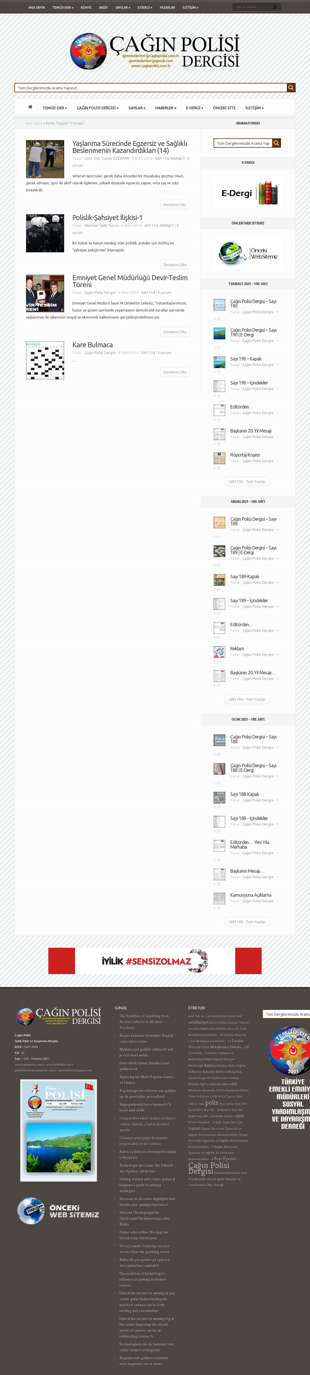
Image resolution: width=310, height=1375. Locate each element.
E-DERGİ (145, 7)
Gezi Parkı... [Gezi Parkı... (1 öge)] (196, 1053)
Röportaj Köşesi (245, 454)
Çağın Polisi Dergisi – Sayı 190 (253, 304)
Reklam (237, 648)
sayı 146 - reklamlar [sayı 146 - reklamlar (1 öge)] (210, 1116)
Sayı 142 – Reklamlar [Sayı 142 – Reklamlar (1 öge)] (217, 1110)
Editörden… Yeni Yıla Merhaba (249, 845)
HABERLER (165, 108)
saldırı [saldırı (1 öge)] (230, 1104)
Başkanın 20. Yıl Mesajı (250, 430)
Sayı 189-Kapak (244, 576)
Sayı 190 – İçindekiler (249, 382)
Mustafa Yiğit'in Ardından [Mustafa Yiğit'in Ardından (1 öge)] (205, 1084)
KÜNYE (86, 7)
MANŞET (178, 158)
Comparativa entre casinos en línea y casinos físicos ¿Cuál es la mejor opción (148, 1124)
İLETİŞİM (190, 7)
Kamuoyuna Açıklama (250, 895)
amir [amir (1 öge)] (191, 1016)
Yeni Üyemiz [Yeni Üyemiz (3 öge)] (225, 1158)
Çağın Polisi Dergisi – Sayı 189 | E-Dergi (253, 550)
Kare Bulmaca (92, 345)
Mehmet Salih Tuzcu (101, 225)
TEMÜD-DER (62, 7)
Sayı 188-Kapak (244, 794)
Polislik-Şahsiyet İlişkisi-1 (107, 218)
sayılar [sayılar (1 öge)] (228, 1116)
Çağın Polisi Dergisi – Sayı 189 (253, 521)
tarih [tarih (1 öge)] (218, 1122)
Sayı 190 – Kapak (245, 358)
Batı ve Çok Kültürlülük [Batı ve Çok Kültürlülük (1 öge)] (210, 1016)
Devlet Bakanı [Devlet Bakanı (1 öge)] (218, 1023)
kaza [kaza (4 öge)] (208, 1065)
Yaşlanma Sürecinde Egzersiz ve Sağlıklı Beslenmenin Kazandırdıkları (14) (129, 146)
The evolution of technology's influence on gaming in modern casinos (143, 1279)
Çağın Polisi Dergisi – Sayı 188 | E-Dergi (253, 768)
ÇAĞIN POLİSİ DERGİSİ (97, 108)
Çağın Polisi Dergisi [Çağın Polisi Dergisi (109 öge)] (209, 1168)
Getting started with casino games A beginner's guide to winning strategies (147, 1185)
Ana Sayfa (34, 123)
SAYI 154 (162, 158)
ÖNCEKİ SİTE (224, 108)
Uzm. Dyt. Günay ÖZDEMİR (107, 158)
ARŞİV (103, 7)
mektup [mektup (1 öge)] (234, 1078)
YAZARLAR (167, 7)
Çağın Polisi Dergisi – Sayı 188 (253, 739)
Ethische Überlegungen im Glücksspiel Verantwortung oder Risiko (144, 1218)
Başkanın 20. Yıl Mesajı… (253, 672)
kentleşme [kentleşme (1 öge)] (221, 1066)
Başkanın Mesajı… (247, 871)
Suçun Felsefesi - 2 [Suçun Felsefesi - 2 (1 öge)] (201, 1122)
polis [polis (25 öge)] (211, 1102)
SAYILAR (122, 7)
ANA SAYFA (36, 7)
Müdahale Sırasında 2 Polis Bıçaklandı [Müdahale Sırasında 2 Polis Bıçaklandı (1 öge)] (214, 1090)
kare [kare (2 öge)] (209, 1059)
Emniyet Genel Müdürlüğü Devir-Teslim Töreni (130, 281)
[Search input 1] (151, 87)
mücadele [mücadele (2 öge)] (230, 1084)
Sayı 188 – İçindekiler (249, 818)
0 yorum (164, 293)
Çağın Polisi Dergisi (100, 293)
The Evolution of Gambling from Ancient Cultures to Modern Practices (144, 1021)
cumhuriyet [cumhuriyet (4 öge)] (198, 1022)
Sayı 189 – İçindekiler (249, 600)
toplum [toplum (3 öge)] (194, 1128)
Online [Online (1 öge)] (192, 1104)
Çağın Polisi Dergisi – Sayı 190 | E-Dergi (253, 332)
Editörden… (241, 406)
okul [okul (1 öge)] (239, 1096)
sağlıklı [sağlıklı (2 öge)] (239, 1116)
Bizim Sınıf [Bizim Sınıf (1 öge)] (234, 1016)
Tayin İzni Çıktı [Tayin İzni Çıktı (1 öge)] (232, 1122)
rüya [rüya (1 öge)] (222, 1104)
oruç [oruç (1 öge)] (201, 1104)
